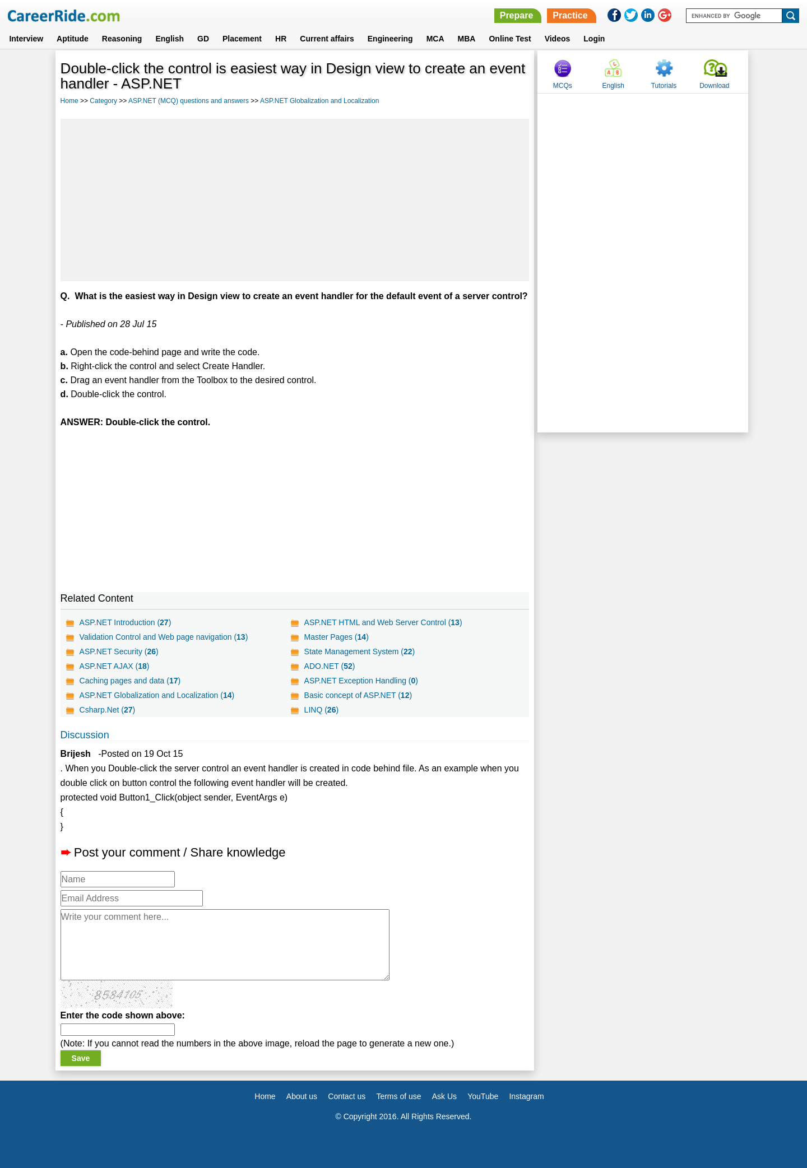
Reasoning (122, 38)
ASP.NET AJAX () (115, 666)
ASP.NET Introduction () (125, 622)
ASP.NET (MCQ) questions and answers (188, 101)
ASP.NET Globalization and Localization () (157, 695)
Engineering (390, 38)
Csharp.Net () (108, 709)
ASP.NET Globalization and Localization (319, 101)
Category (103, 101)
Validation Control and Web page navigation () (164, 636)
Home (69, 101)
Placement (242, 38)
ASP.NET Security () (119, 651)
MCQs (562, 86)
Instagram (526, 1096)
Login (594, 38)
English (169, 38)
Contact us (346, 1096)
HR (280, 38)
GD (203, 38)
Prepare (517, 15)
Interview (26, 38)
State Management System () (359, 651)
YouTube (482, 1096)
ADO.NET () (329, 666)
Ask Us (444, 1096)
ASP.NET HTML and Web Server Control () (383, 622)
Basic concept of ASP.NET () (358, 695)
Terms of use (398, 1096)
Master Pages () (336, 636)
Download (714, 86)
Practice (570, 15)
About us (301, 1096)
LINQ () (321, 709)
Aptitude (73, 38)
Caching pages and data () (130, 680)
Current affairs (327, 38)
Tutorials (664, 86)
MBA (467, 38)
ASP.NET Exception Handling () (361, 680)
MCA (435, 38)
